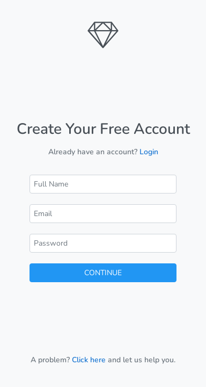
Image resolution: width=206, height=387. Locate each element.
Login (148, 152)
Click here (89, 360)
